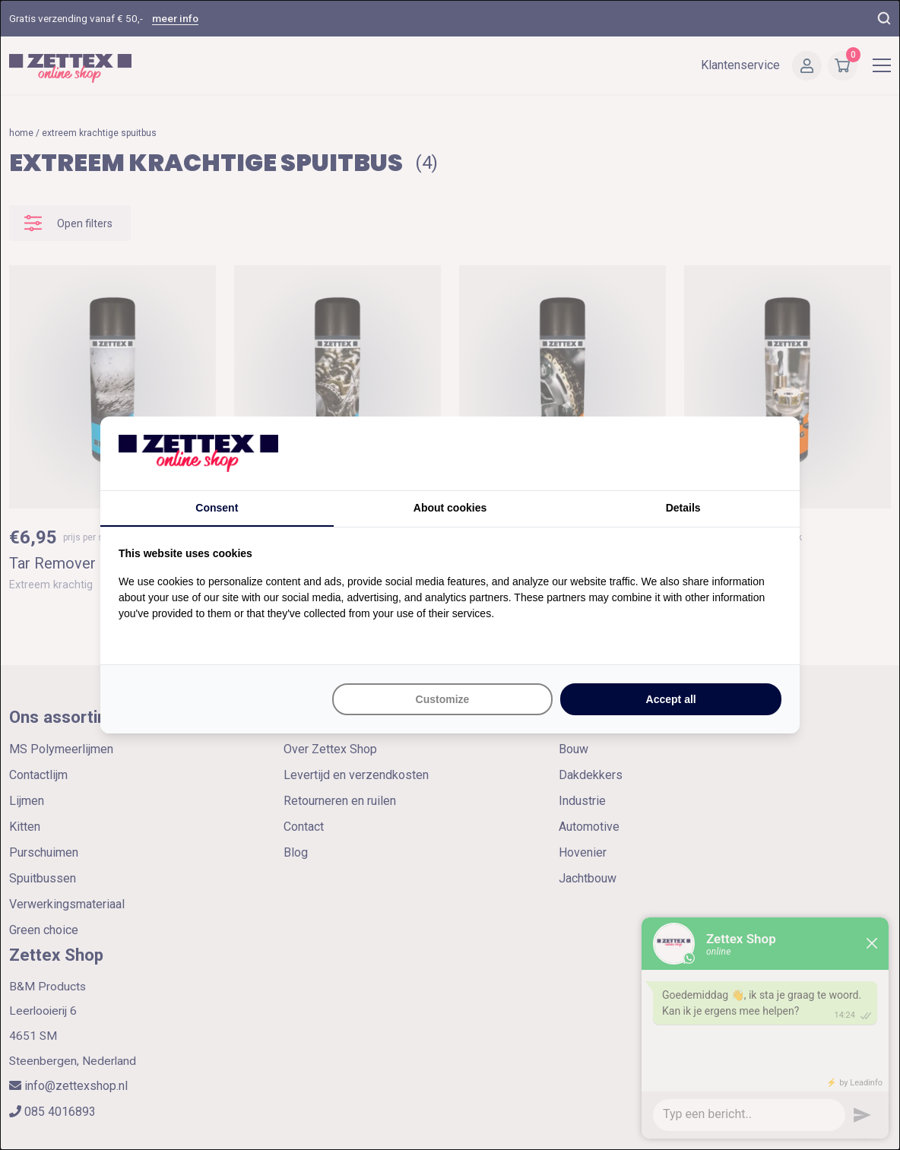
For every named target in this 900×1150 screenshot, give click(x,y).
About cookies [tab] (450, 508)
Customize (443, 699)
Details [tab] (683, 508)
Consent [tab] (216, 508)
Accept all (671, 699)
